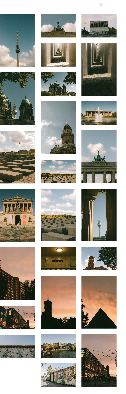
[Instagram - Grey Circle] (100, 4)
